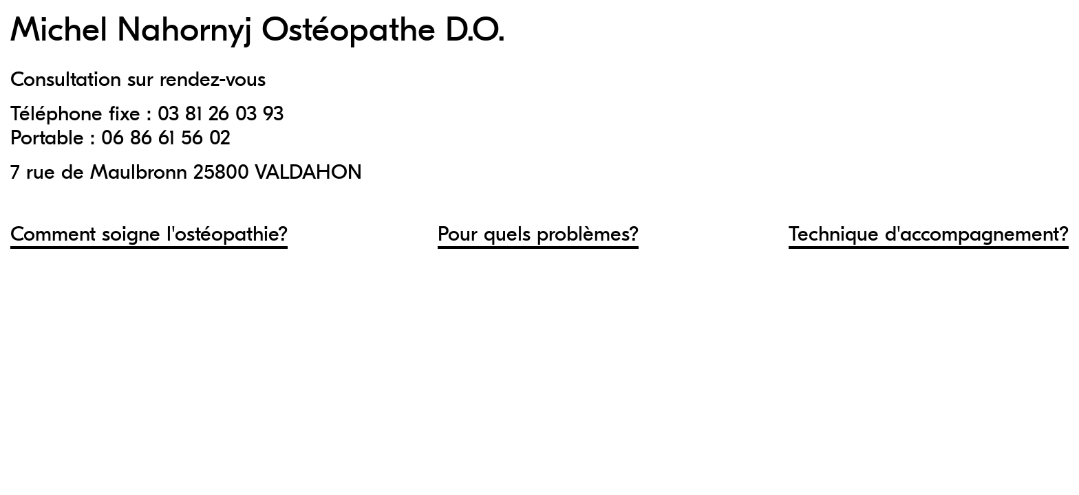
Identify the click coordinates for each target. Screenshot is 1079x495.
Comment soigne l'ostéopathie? (149, 234)
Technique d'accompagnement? (929, 234)
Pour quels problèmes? (538, 234)
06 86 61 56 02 (166, 138)
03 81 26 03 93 (221, 114)
